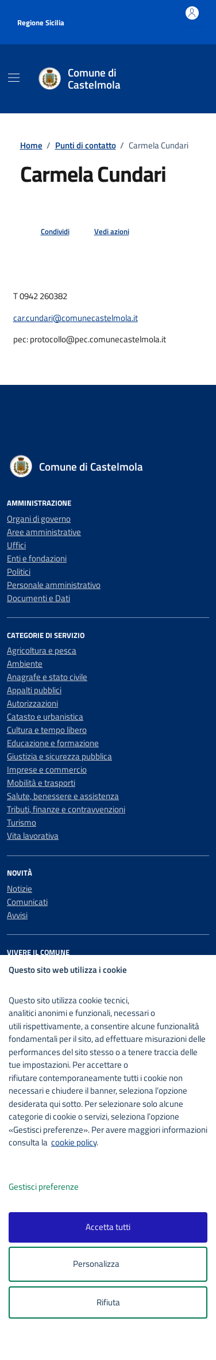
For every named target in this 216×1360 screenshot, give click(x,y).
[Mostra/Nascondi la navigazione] (14, 78)
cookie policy (74, 1142)
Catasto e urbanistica (45, 716)
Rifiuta (108, 1302)
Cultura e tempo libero (47, 729)
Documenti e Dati (38, 598)
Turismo (21, 822)
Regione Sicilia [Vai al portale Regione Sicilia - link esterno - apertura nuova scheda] (40, 22)
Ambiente (25, 663)
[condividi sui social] (46, 232)
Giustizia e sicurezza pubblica (59, 756)
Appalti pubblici (34, 690)
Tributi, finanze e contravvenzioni (66, 809)
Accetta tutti (108, 1226)
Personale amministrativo (54, 584)
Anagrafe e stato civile (47, 676)
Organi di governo (39, 518)
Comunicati (27, 901)
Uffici (16, 545)
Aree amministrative (44, 531)
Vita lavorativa (33, 835)
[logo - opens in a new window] (112, 1343)
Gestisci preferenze (56, 1187)
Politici (18, 571)
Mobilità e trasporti (41, 782)
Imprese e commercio (47, 769)
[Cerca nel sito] (186, 79)
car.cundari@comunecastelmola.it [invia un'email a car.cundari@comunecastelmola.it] (75, 317)
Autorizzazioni (32, 703)
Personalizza (108, 1264)
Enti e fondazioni (37, 558)
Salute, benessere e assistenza (63, 796)
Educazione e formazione (53, 743)
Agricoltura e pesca (41, 650)
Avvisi (17, 915)
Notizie (19, 888)
